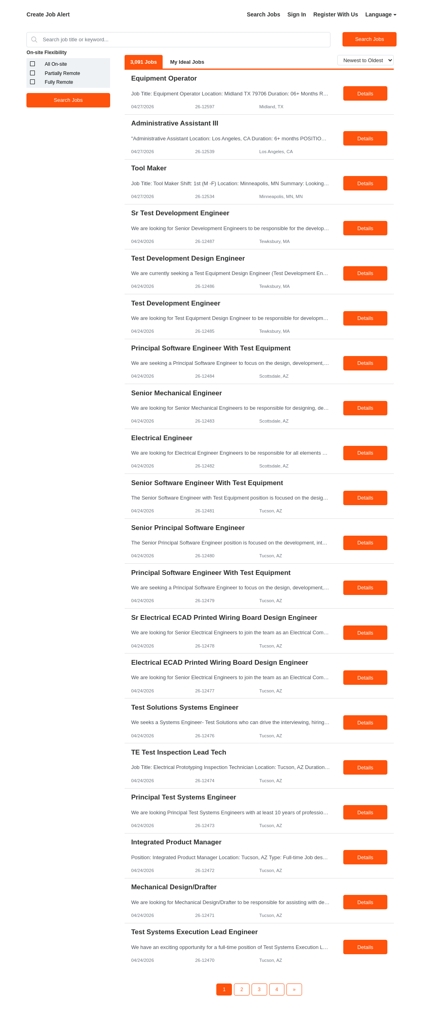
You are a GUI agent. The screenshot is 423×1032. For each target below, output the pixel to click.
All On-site (56, 64)
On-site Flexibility (46, 52)
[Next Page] (294, 989)
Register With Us (335, 14)
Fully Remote (59, 82)
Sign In (296, 14)
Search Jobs (263, 14)
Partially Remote (62, 73)
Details (365, 94)
